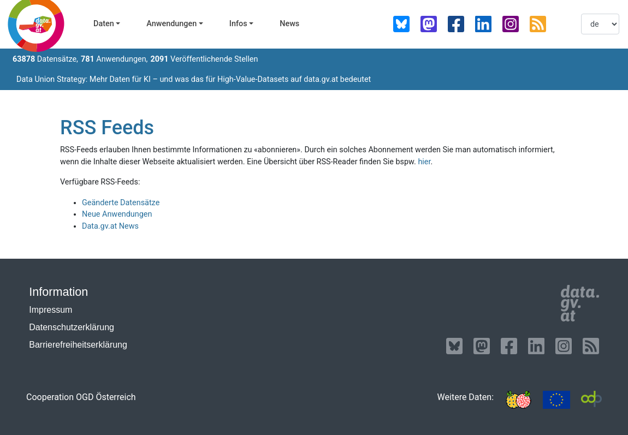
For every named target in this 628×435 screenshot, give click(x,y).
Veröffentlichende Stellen (204, 59)
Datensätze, (45, 59)
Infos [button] (238, 23)
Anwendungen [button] (171, 23)
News (289, 23)
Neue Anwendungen (117, 214)
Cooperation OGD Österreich (81, 397)
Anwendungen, (114, 59)
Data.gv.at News (110, 226)
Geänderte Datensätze (120, 202)
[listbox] (600, 24)
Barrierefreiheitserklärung (78, 344)
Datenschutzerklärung (71, 327)
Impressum (50, 309)
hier (424, 161)
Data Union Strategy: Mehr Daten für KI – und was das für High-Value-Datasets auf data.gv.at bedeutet (193, 79)
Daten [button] (103, 23)
